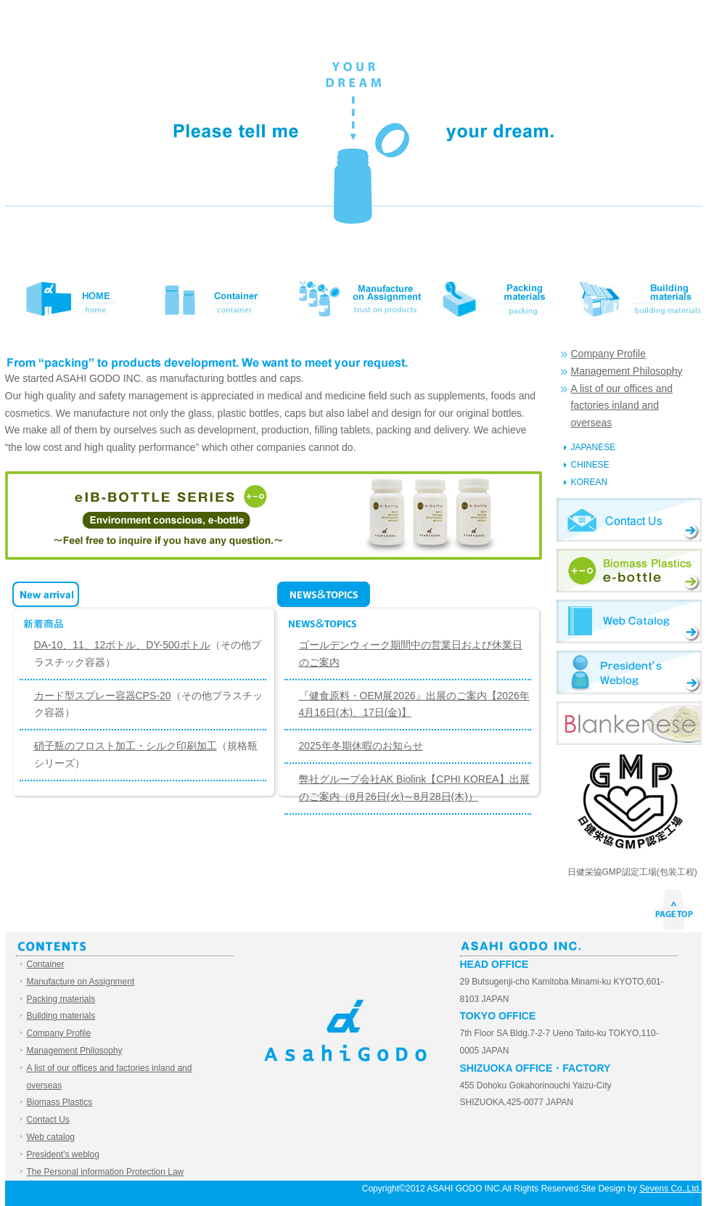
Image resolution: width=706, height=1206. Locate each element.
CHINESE (590, 465)
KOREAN (589, 482)
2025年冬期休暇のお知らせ (361, 745)
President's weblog (629, 672)
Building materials (632, 298)
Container (214, 298)
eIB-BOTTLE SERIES (273, 515)
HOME (74, 298)
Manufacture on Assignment (353, 298)
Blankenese (629, 723)
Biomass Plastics (629, 570)
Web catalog (629, 621)
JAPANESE (593, 447)
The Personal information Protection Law (105, 1172)
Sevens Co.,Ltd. (670, 1188)
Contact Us (629, 520)
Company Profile (609, 353)
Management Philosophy (627, 371)
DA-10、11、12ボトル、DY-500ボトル (122, 645)
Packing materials (492, 298)
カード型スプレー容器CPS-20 (102, 695)
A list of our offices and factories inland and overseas (622, 406)
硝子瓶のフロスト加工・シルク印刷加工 (125, 745)
